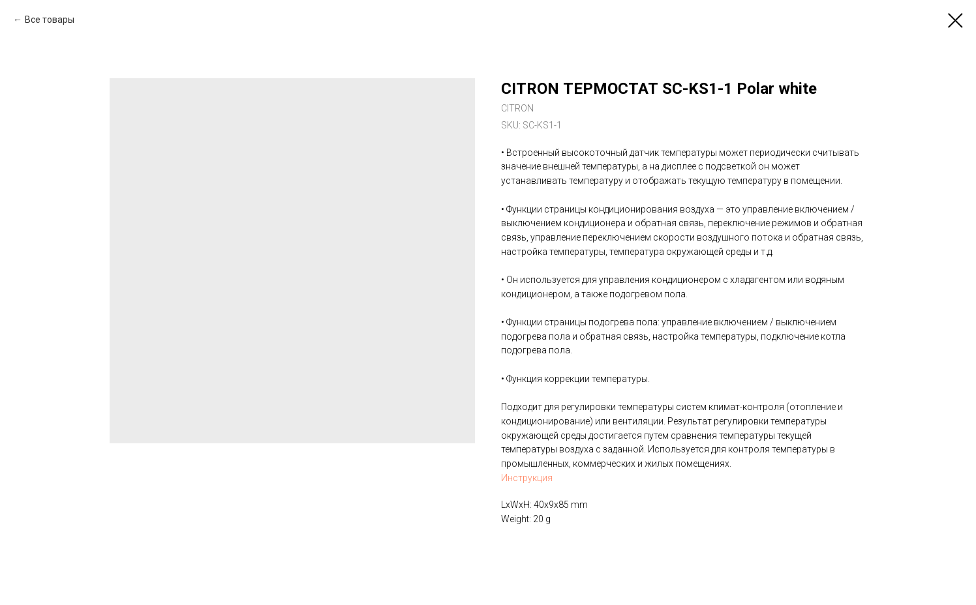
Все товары (49, 19)
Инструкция (527, 478)
